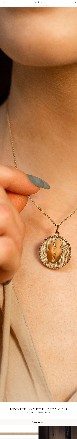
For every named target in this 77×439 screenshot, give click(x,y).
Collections (33, 5)
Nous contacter (3, 2)
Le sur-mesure (39, 5)
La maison (45, 5)
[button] (71, 2)
